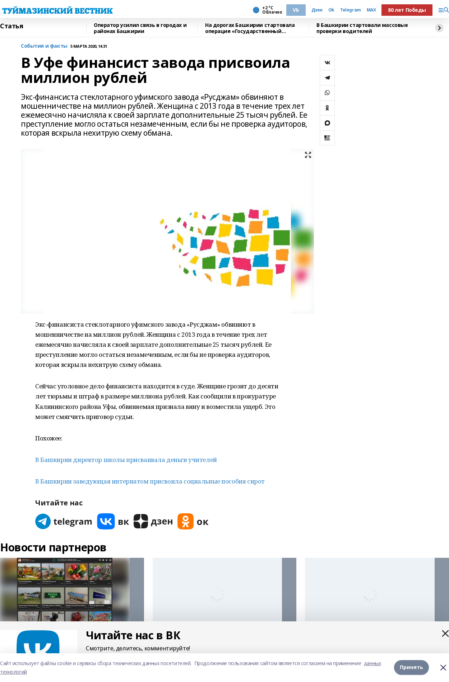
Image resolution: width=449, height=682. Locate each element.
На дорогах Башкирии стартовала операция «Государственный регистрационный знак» (250, 28)
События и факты (44, 46)
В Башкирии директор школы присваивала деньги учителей (126, 460)
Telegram (350, 10)
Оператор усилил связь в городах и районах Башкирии (140, 28)
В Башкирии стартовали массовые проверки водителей (362, 28)
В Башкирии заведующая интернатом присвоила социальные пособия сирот (150, 481)
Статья (11, 26)
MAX (371, 10)
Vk (296, 9)
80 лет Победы (407, 9)
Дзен (317, 10)
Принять (411, 667)
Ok (331, 10)
